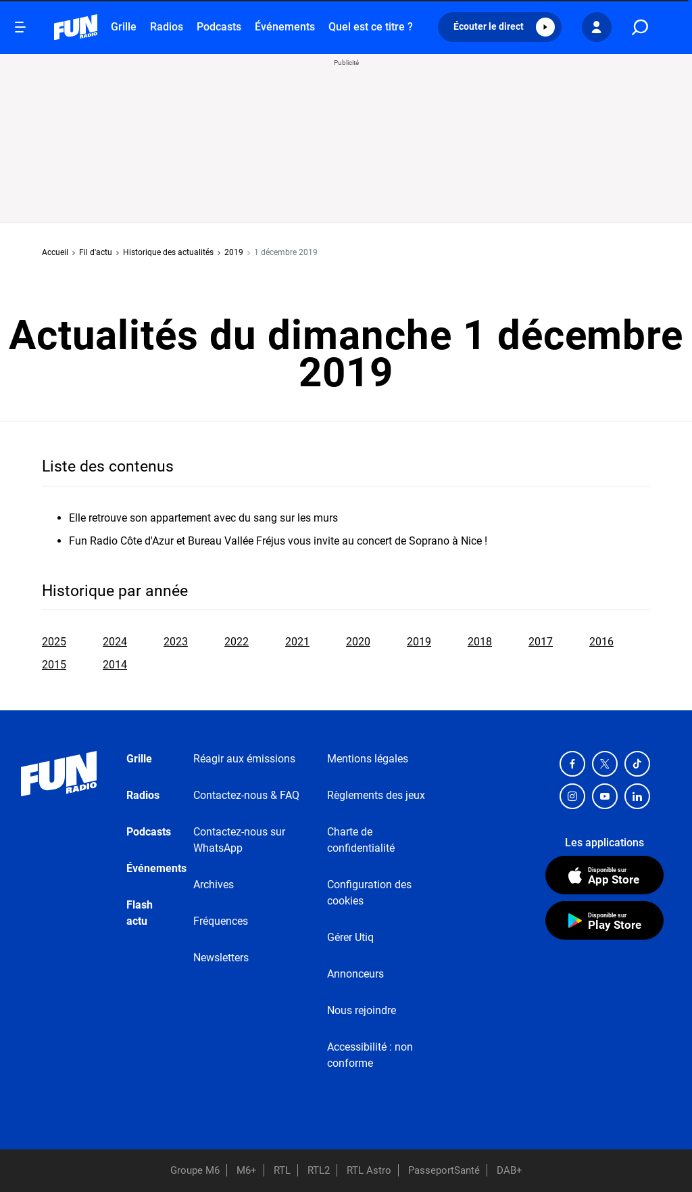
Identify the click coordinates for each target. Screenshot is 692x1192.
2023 (176, 641)
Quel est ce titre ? (370, 26)
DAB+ (509, 1170)
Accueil (55, 252)
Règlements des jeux (376, 795)
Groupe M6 (195, 1170)
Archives (213, 884)
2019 (233, 252)
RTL (282, 1170)
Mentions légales (367, 758)
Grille (124, 26)
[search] (640, 27)
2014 (115, 664)
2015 (54, 664)
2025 (54, 641)
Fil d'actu (95, 252)
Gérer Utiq (350, 937)
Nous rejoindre (361, 1010)
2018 (480, 641)
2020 (358, 641)
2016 (601, 641)
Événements (285, 26)
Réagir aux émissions (244, 758)
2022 (236, 641)
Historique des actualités (168, 252)
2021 (297, 641)
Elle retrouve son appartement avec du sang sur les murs (203, 517)
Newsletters (221, 957)
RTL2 (318, 1170)
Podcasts (219, 26)
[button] (500, 27)
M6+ (247, 1170)
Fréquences (220, 921)
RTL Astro (369, 1170)
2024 (115, 641)
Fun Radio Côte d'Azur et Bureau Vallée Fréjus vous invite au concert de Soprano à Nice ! (278, 540)
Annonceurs (355, 973)
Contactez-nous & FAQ (246, 795)
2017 (540, 641)
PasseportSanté (444, 1170)
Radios (166, 26)
